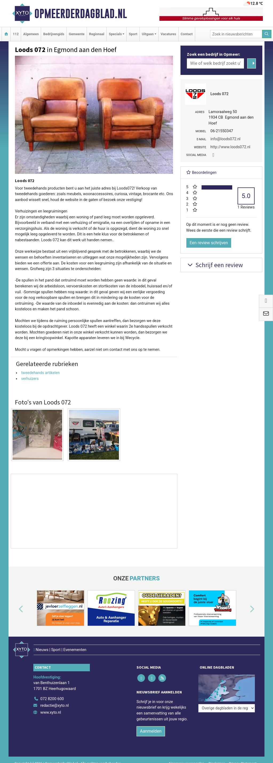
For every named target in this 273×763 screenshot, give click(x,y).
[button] (15, 609)
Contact (187, 34)
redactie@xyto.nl (54, 705)
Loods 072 (219, 94)
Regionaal (96, 34)
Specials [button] (115, 34)
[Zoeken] (267, 34)
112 (16, 34)
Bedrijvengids (53, 34)
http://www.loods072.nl (230, 147)
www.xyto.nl (50, 712)
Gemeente (77, 34)
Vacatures (168, 34)
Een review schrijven (209, 242)
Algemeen (31, 34)
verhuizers (30, 378)
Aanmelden (151, 731)
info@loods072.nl (225, 139)
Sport (133, 34)
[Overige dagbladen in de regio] (226, 708)
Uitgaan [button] (148, 34)
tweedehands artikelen (40, 373)
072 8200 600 (52, 699)
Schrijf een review (214, 265)
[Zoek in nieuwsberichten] (236, 34)
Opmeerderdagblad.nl (80, 13)
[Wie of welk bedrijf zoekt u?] (215, 63)
